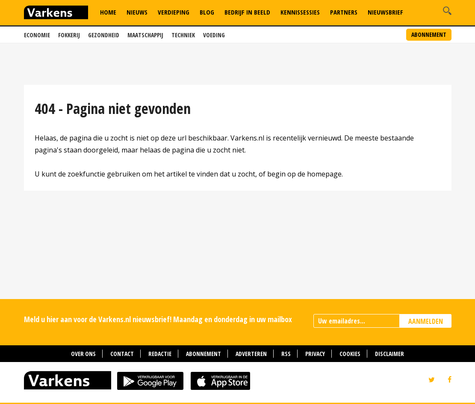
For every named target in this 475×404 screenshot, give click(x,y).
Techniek (183, 35)
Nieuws (137, 12)
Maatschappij (145, 35)
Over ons (83, 354)
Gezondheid (103, 35)
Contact (122, 354)
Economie (37, 35)
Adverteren (251, 354)
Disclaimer (389, 354)
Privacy (315, 354)
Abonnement (428, 34)
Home (108, 12)
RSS (286, 354)
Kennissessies (300, 12)
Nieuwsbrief (385, 12)
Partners (343, 12)
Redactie (159, 354)
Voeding (214, 35)
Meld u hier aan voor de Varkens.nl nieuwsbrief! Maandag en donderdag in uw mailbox (158, 319)
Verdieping (173, 12)
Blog (207, 12)
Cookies (349, 354)
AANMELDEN (425, 321)
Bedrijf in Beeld (247, 12)
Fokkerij (69, 35)
